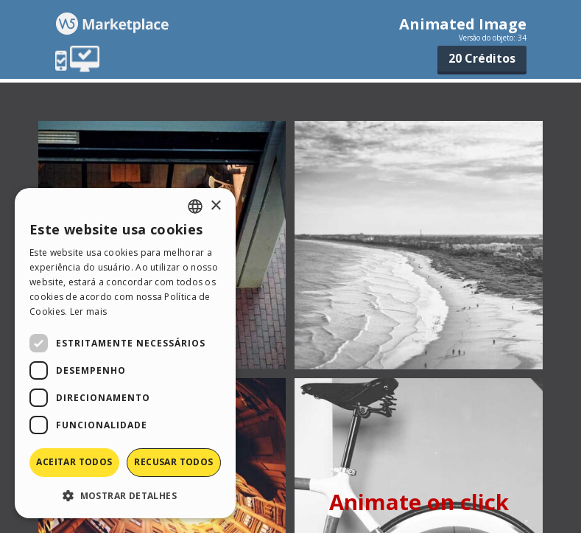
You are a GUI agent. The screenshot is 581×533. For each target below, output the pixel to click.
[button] (125, 495)
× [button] (215, 206)
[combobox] (195, 206)
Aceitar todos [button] (74, 462)
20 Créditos (481, 58)
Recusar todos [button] (173, 462)
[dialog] (125, 353)
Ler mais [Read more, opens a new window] (88, 311)
